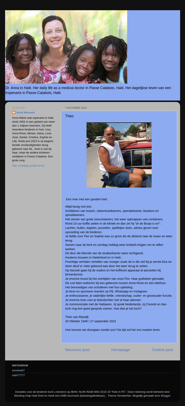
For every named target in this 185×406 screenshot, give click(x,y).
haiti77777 (18, 375)
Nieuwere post (77, 350)
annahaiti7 (18, 370)
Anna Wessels (25, 112)
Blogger (165, 395)
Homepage (120, 350)
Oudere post (162, 350)
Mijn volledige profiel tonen (28, 165)
